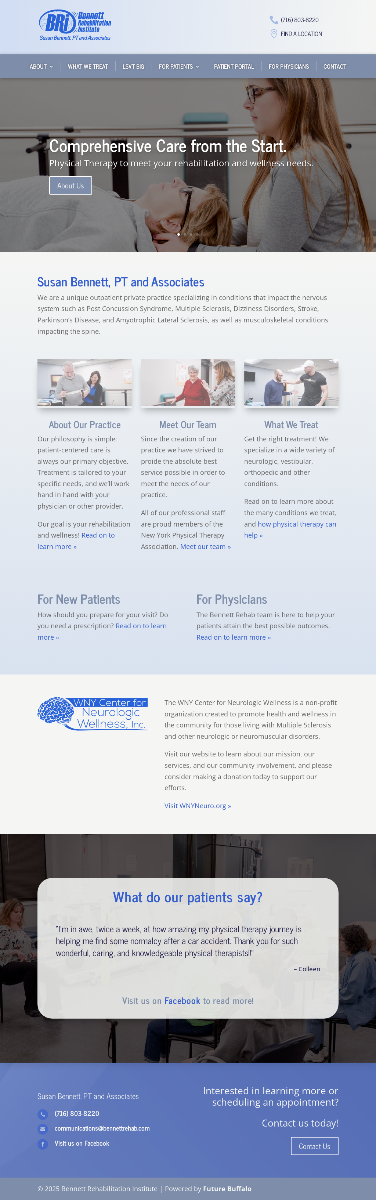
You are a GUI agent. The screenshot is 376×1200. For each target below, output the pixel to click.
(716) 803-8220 (300, 19)
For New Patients (78, 598)
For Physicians (289, 66)
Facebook (182, 1000)
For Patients (176, 66)
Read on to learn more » (233, 637)
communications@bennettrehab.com (102, 1127)
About (38, 66)
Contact (334, 66)
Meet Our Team (187, 424)
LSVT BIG (133, 66)
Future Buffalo (227, 1188)
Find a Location (301, 33)
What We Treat (88, 66)
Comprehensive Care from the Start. (167, 146)
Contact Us (314, 1146)
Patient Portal (234, 66)
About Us (70, 187)
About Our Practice (85, 424)
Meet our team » (205, 546)
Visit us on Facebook (82, 1142)
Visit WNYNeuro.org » (197, 805)
